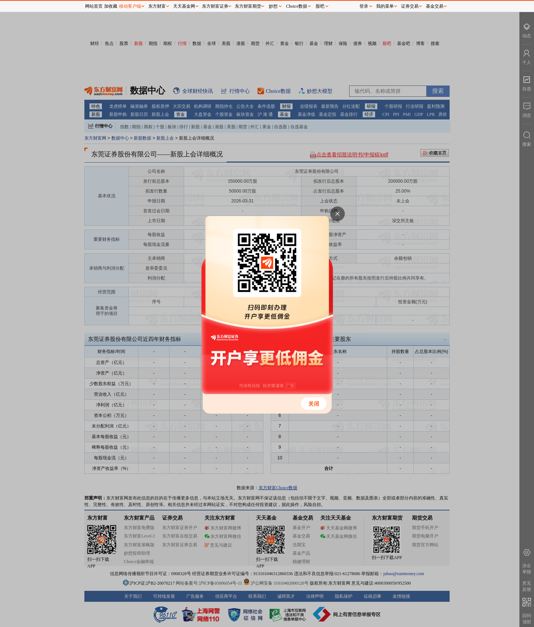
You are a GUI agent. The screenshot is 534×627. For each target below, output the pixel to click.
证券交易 (410, 6)
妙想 (273, 6)
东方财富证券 (215, 6)
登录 (363, 6)
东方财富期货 (248, 6)
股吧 (320, 6)
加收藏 (110, 6)
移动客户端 (130, 6)
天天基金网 (184, 6)
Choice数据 (296, 6)
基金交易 (434, 6)
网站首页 (94, 6)
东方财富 (157, 6)
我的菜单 (385, 6)
